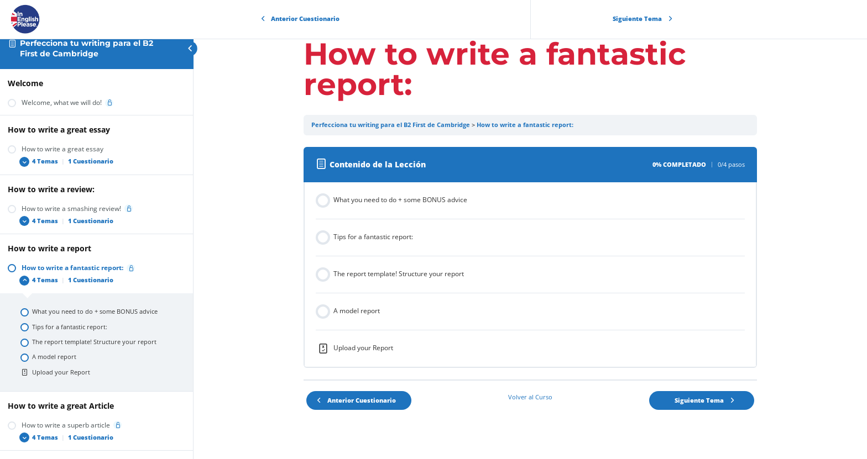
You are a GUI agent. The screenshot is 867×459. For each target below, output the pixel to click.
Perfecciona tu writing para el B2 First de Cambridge (86, 48)
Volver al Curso (530, 397)
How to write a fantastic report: (525, 125)
